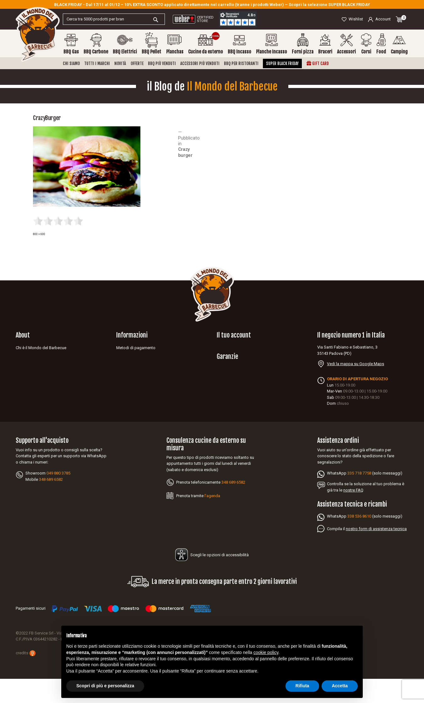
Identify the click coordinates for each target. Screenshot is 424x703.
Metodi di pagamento (135, 347)
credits (25, 677)
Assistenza (26, 365)
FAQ (19, 373)
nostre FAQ (353, 514)
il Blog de (212, 86)
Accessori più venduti (200, 63)
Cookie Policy (128, 373)
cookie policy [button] (265, 652)
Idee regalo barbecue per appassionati (51, 408)
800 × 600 (39, 234)
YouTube (28, 420)
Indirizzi (224, 365)
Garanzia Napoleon (234, 392)
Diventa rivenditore (32, 356)
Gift (318, 63)
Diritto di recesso (131, 382)
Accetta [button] (340, 685)
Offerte (137, 63)
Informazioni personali (237, 347)
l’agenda (212, 520)
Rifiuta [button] (302, 685)
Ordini (222, 356)
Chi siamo (71, 63)
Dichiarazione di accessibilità (142, 391)
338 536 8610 (359, 540)
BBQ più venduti (162, 63)
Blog (20, 391)
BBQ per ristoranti (241, 63)
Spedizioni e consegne (137, 356)
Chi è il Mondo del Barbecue (41, 347)
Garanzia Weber (231, 401)
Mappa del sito (130, 399)
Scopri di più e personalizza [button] (105, 685)
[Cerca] (114, 19)
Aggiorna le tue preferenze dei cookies (151, 408)
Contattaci (25, 382)
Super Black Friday (282, 63)
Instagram (38, 420)
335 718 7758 (359, 497)
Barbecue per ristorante (37, 399)
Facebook (19, 420)
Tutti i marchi (97, 63)
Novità (120, 63)
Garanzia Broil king (234, 410)
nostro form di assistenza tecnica (376, 553)
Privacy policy (128, 365)
